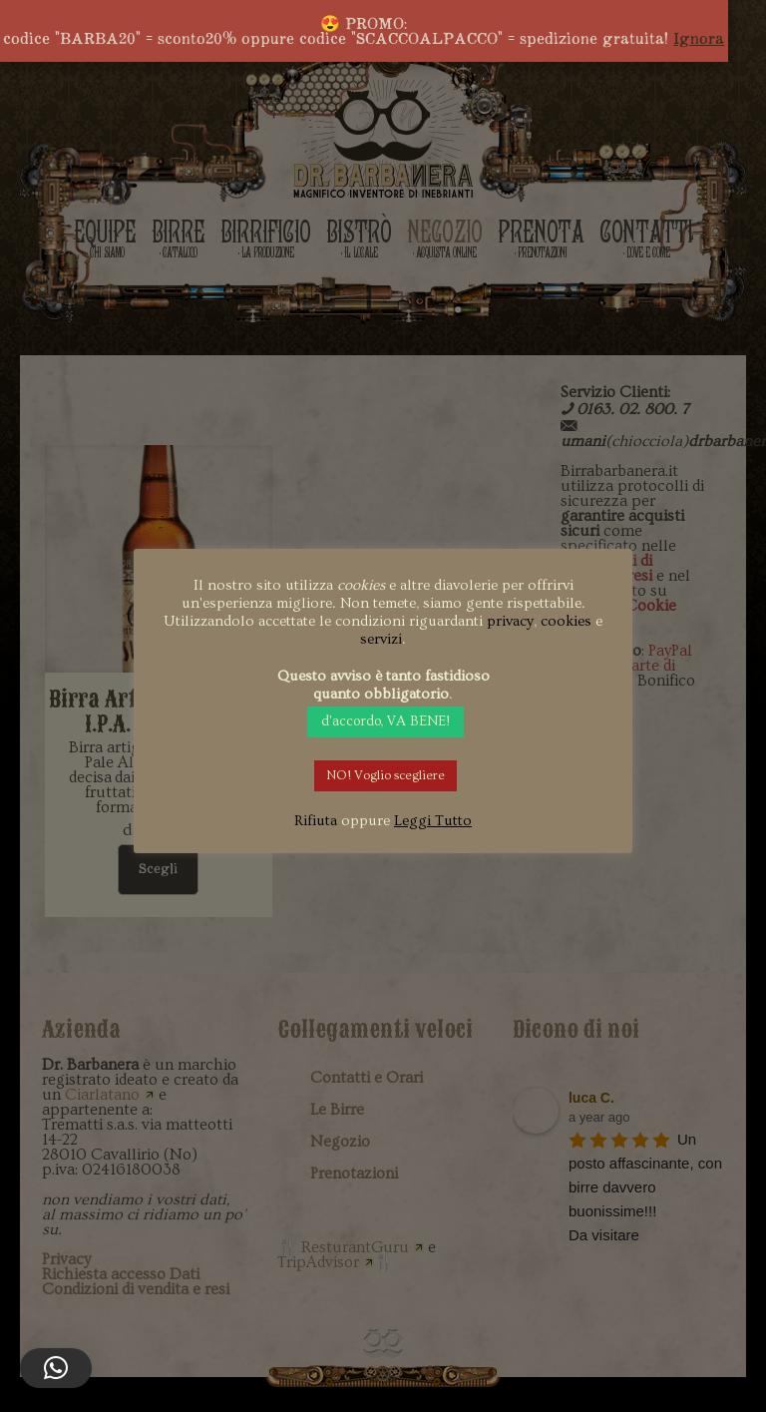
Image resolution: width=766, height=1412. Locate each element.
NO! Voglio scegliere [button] (385, 775)
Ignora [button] (698, 38)
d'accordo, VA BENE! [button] (385, 721)
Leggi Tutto (433, 820)
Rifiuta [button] (315, 820)
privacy (510, 621)
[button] (56, 1368)
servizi (381, 639)
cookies (566, 621)
